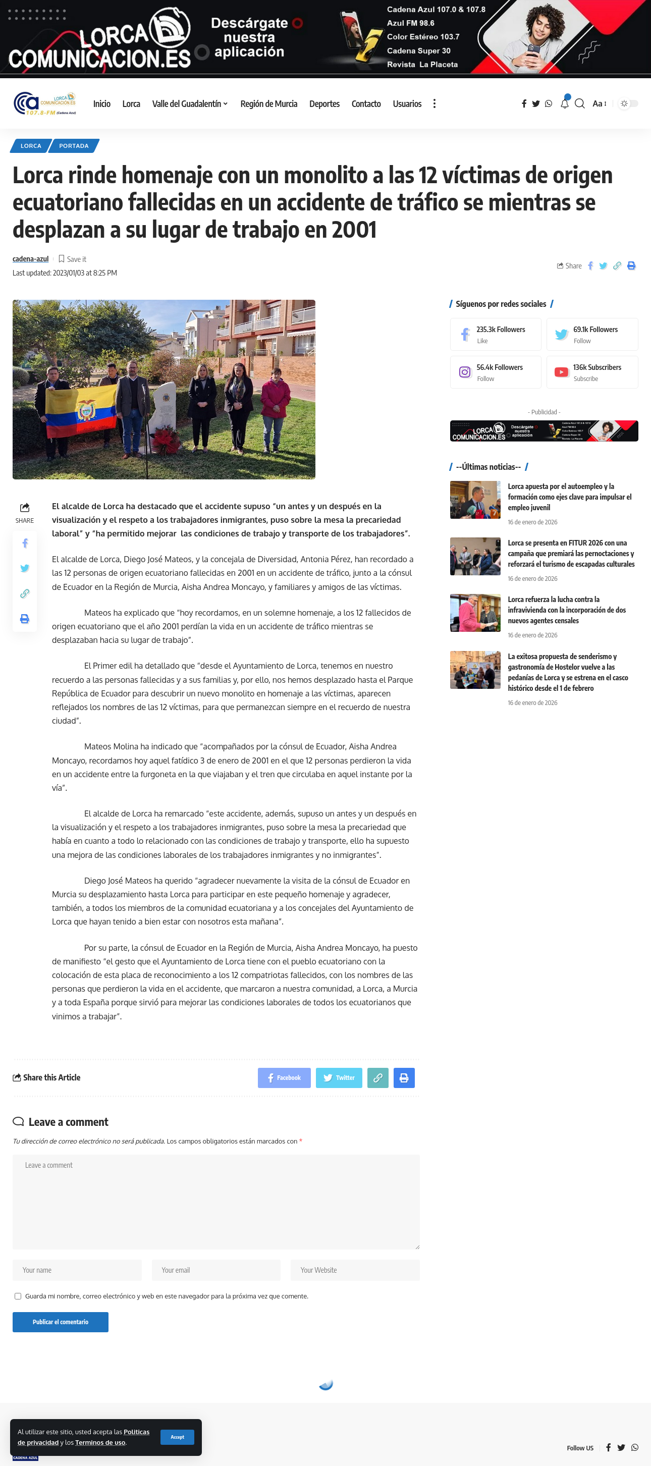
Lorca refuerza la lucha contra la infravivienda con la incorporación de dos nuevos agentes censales (567, 610)
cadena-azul (30, 258)
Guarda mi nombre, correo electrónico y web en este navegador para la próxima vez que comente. (166, 1296)
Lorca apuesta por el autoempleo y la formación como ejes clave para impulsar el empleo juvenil (570, 497)
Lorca (31, 145)
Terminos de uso (100, 1442)
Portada (74, 145)
